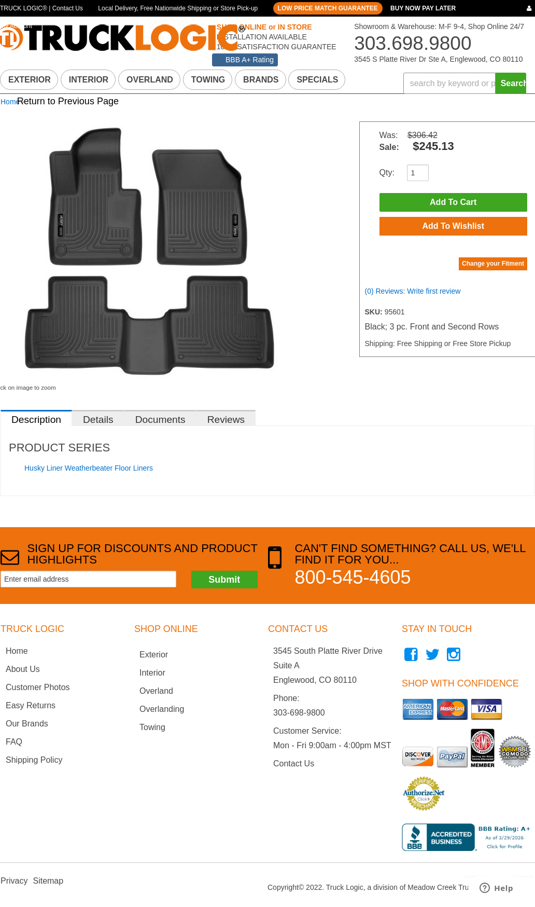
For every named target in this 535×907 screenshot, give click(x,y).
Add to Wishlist (453, 226)
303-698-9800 (299, 712)
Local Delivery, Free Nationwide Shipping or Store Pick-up (178, 8)
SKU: (375, 312)
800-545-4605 (352, 577)
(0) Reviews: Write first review (413, 291)
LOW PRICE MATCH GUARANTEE (328, 8)
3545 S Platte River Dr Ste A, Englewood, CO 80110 (438, 59)
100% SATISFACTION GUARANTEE (275, 47)
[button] (464, 83)
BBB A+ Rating (250, 60)
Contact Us (293, 763)
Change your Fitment (493, 263)
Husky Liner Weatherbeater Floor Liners (88, 468)
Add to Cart (453, 202)
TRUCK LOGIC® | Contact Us (41, 8)
